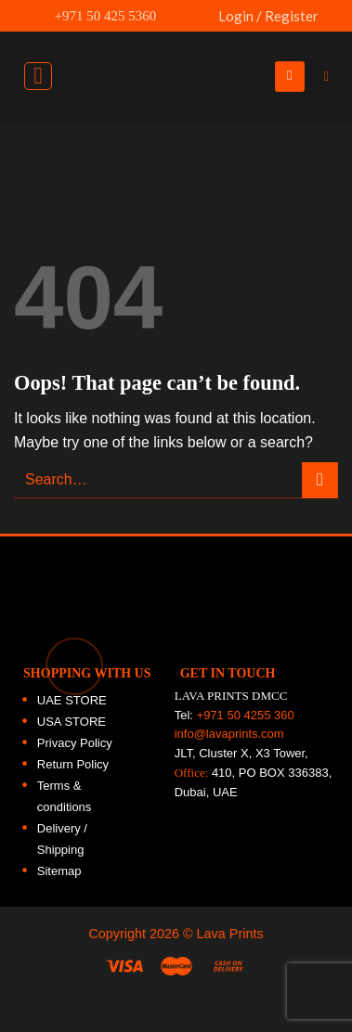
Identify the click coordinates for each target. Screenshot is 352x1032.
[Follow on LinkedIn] (328, 262)
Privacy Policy (74, 743)
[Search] (330, 76)
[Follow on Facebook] (328, 143)
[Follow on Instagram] (328, 182)
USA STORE (71, 722)
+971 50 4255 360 (245, 715)
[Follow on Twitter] (328, 222)
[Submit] (320, 480)
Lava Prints (230, 933)
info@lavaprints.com (229, 734)
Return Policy (73, 764)
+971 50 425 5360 (95, 15)
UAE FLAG (193, 24)
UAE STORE (72, 700)
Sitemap (59, 871)
